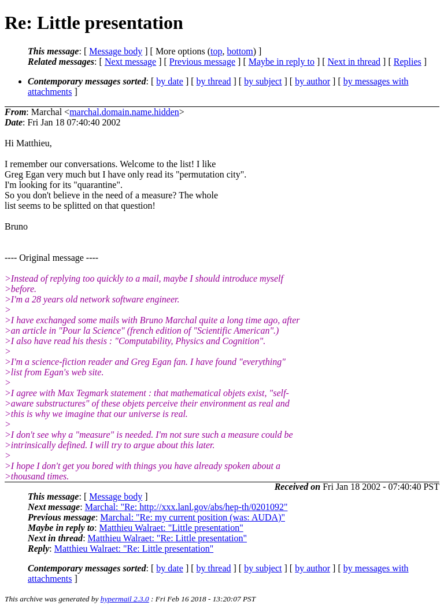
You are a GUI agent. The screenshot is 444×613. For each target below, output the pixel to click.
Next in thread (354, 62)
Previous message (202, 62)
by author (312, 81)
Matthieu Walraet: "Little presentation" (171, 528)
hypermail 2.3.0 (125, 598)
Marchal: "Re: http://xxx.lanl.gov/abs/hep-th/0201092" (186, 507)
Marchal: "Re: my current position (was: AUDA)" (192, 517)
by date (169, 81)
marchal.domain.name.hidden (124, 112)
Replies (407, 62)
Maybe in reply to (281, 62)
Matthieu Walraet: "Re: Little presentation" (167, 538)
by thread (214, 81)
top (216, 51)
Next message (130, 62)
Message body (115, 51)
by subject (263, 81)
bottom (240, 51)
